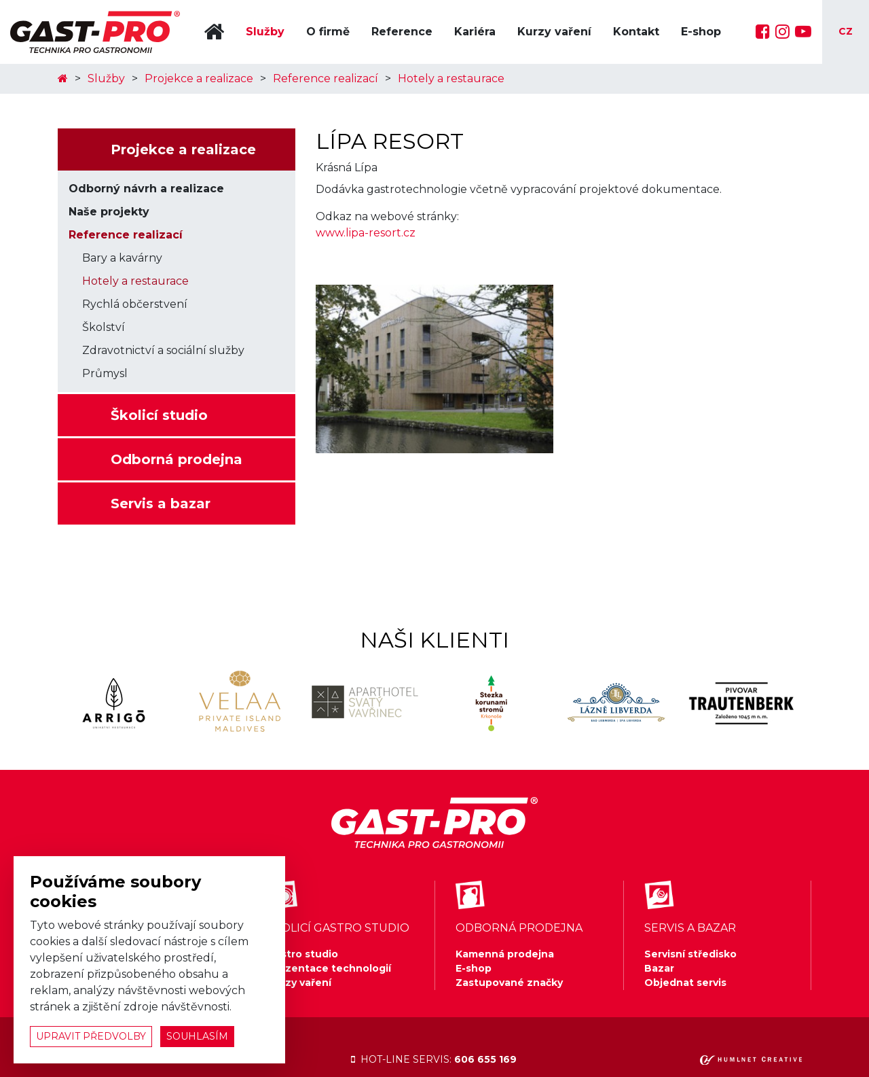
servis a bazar (690, 927)
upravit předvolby (91, 1036)
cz (845, 31)
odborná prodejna (519, 927)
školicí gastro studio (338, 927)
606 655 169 (485, 1059)
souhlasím (197, 1036)
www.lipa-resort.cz (365, 232)
